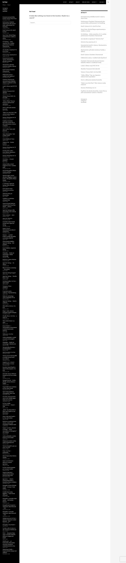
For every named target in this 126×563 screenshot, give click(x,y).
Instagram (84, 99)
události (78, 2)
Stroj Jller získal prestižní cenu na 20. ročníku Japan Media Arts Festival (9, 398)
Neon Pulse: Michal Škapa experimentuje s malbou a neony (9, 36)
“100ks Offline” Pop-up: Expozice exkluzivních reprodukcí (90, 76)
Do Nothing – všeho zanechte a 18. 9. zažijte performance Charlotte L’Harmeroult (93, 34)
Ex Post (5, 2)
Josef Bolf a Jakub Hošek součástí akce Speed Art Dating (9, 223)
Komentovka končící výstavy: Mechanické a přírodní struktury (8, 59)
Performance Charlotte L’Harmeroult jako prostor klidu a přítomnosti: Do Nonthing (93, 22)
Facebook (83, 102)
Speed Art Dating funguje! (9, 272)
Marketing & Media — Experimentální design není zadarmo (10, 551)
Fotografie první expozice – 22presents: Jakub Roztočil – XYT (9, 506)
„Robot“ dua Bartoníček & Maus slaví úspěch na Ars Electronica (9, 411)
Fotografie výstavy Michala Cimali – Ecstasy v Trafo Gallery (9, 487)
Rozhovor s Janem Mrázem (9, 259)
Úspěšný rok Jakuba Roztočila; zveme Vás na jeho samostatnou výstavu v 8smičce (94, 91)
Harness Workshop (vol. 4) (9, 155)
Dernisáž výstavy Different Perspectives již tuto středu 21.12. (9, 375)
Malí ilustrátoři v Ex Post (9, 352)
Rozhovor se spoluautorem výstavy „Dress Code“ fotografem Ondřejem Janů (9, 423)
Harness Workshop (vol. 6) (88, 88)
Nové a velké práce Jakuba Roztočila (91, 80)
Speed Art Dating (86, 2)
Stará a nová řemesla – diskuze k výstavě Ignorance (8, 462)
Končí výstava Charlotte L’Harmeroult (92, 54)
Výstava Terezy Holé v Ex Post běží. (91, 72)
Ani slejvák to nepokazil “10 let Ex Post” (92, 39)
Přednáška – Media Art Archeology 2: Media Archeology (8, 254)
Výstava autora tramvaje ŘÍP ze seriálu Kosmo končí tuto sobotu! (10, 357)
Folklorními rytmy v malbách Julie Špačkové (94, 58)
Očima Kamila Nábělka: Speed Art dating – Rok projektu (8, 243)
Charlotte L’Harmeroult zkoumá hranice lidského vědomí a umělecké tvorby (92, 61)
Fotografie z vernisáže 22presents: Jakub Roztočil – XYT (9, 513)
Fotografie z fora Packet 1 (9, 524)
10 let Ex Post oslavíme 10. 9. (89, 42)
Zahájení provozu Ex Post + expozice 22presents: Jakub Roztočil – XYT (10, 520)
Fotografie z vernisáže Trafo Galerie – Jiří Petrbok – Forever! (10, 500)
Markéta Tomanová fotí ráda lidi (90, 69)
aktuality (71, 2)
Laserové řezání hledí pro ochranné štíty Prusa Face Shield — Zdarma (9, 205)
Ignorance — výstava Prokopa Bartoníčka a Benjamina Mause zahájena (9, 480)
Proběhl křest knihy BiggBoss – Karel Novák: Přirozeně (9, 493)
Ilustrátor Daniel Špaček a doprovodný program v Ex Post (9, 369)
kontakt (94, 2)
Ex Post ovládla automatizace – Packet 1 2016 (9, 405)
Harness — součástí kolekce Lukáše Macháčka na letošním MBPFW (9, 236)
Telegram (83, 100)
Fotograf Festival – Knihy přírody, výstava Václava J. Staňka (9, 382)
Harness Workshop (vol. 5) (9, 147)
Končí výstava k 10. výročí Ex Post (91, 26)
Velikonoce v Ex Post (8, 334)
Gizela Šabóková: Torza (8, 139)
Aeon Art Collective (7, 218)
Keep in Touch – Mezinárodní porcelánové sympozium (9, 230)
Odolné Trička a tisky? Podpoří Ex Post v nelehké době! (9, 165)
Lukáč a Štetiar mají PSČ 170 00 (90, 65)
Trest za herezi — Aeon (8, 215)
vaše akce (101, 2)
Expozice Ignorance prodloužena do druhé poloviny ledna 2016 (8, 474)
